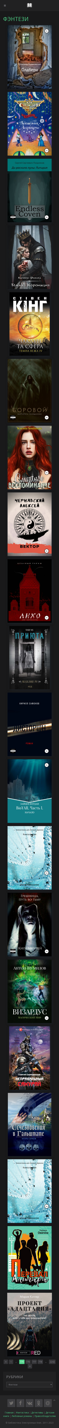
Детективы (37, 1412)
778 (40, 1361)
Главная (9, 1412)
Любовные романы (22, 1416)
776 (28, 1361)
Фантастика (22, 1412)
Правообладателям (45, 1416)
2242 (52, 1361)
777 (34, 1361)
